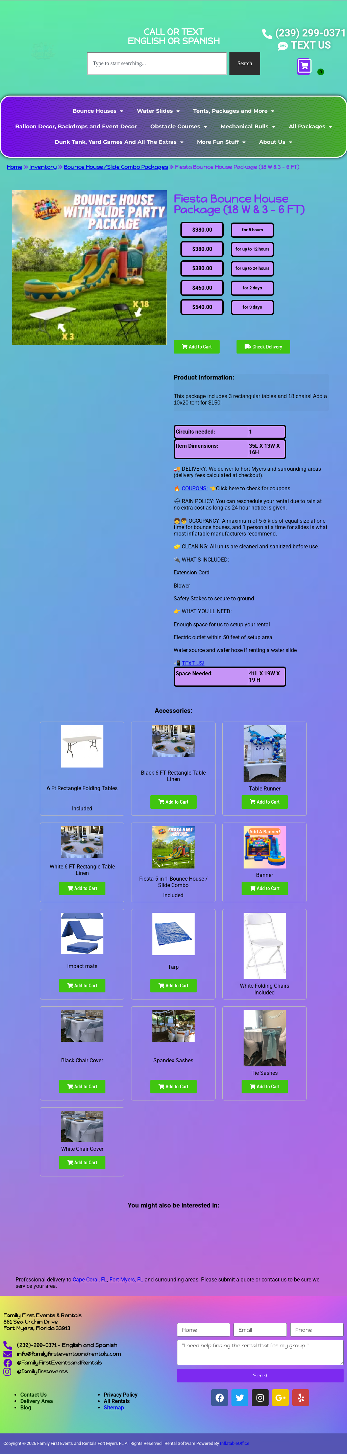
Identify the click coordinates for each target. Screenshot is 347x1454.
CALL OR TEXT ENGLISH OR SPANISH (174, 36)
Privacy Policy (121, 1395)
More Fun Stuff (221, 142)
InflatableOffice (234, 1443)
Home (14, 167)
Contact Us (33, 1395)
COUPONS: (195, 488)
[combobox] (157, 63)
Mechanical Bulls (248, 127)
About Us (275, 142)
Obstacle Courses (178, 127)
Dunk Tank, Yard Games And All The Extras (119, 142)
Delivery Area (36, 1401)
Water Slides (158, 111)
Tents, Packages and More (233, 111)
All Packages (310, 127)
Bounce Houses (98, 111)
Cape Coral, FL (90, 1279)
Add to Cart (197, 347)
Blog (25, 1407)
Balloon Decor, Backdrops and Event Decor (76, 126)
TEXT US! (193, 663)
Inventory (43, 167)
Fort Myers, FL (126, 1279)
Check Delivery (263, 347)
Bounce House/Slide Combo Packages (116, 167)
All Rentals (117, 1401)
